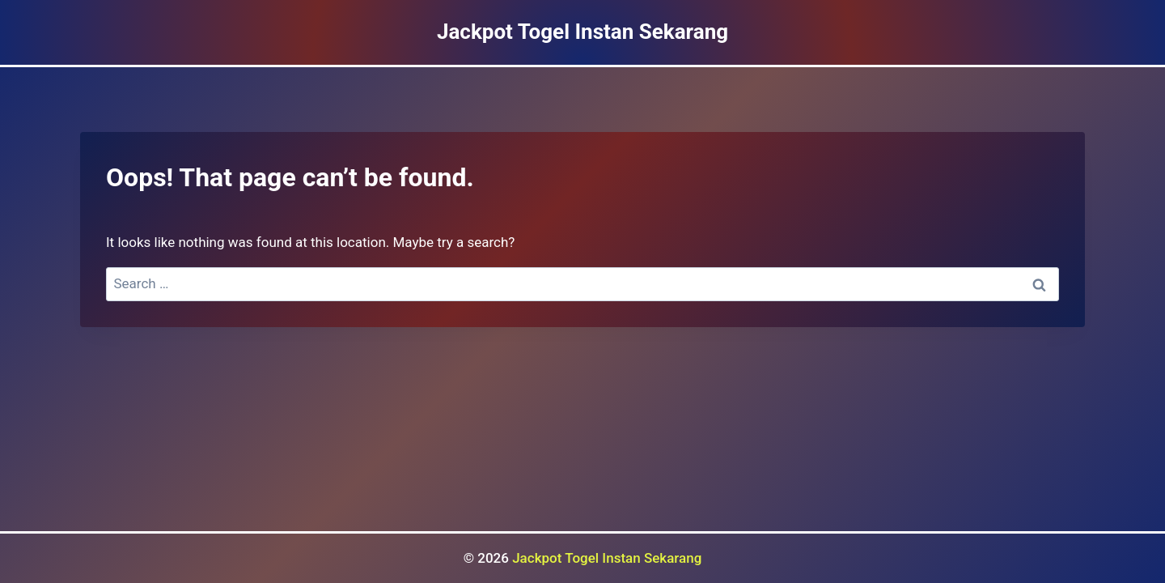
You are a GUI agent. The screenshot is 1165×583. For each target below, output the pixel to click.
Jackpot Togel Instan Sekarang (606, 558)
